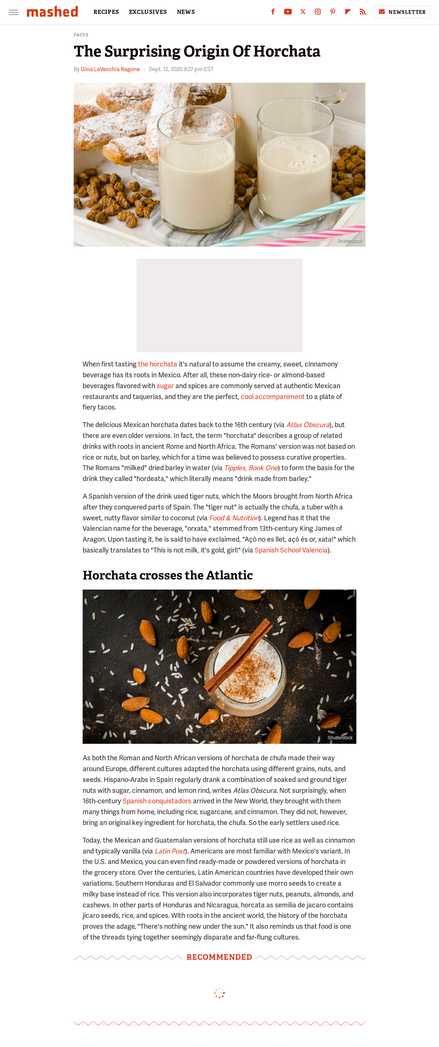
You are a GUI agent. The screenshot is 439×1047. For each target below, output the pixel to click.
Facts (81, 35)
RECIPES (106, 12)
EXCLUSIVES (148, 12)
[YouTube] (287, 13)
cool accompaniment (273, 396)
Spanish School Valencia (291, 550)
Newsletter (401, 12)
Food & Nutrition (234, 518)
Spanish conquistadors (157, 801)
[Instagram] (317, 13)
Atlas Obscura (307, 424)
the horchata (157, 364)
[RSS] (362, 13)
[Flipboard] (347, 13)
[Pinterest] (332, 13)
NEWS (186, 12)
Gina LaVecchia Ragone (110, 69)
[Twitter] (302, 13)
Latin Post (169, 851)
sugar (165, 385)
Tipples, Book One (251, 467)
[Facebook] (272, 13)
